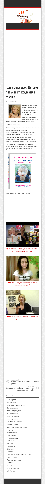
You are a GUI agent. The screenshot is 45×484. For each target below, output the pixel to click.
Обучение (10, 449)
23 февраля (11, 400)
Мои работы (11, 435)
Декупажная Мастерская (16, 405)
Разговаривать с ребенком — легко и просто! (25, 382)
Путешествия (12, 457)
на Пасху (10, 441)
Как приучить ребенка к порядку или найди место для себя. (20, 388)
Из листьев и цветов (14, 422)
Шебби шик (11, 471)
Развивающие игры (14, 460)
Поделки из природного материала (19, 454)
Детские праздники (14, 411)
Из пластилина (12, 424)
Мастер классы (12, 433)
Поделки (10, 452)
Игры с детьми (12, 419)
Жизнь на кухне (13, 101)
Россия (9, 465)
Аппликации (11, 402)
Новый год (11, 446)
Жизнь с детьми (13, 416)
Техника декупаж (13, 468)
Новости (10, 443)
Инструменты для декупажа (17, 427)
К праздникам (12, 430)
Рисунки (10, 463)
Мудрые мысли (12, 438)
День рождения (12, 408)
